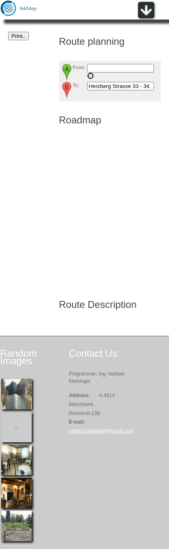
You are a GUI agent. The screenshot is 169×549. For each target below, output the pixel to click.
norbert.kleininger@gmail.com (101, 431)
